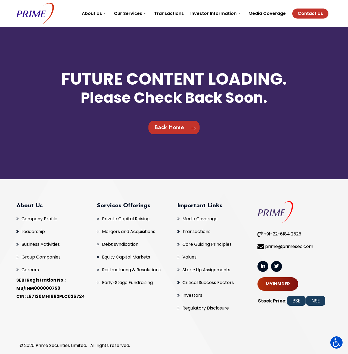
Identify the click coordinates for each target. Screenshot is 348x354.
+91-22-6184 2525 (279, 234)
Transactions (196, 231)
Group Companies (41, 257)
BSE (296, 301)
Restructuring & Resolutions (131, 270)
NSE (316, 301)
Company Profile (39, 219)
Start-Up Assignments (206, 270)
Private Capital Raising (126, 219)
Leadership (33, 231)
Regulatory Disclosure (205, 308)
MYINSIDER (278, 284)
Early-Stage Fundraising (127, 282)
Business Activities (40, 244)
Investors (192, 295)
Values (189, 257)
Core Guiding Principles (207, 244)
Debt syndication (120, 244)
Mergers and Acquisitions (128, 231)
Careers (30, 270)
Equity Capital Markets (126, 257)
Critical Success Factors (208, 282)
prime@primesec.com (285, 246)
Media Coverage (199, 219)
